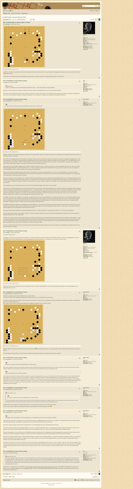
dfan (84, 80)
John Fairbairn (86, 99)
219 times (90, 459)
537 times (90, 89)
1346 (87, 294)
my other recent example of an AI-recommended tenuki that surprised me (41, 466)
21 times (90, 394)
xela (84, 451)
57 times (90, 395)
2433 (87, 37)
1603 (87, 83)
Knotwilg (85, 34)
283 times (90, 460)
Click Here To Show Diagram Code (10, 69)
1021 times (91, 47)
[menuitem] (11, 11)
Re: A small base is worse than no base (16, 22)
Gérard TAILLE (9, 293)
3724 (87, 102)
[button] (95, 19)
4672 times (91, 105)
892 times (90, 88)
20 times (90, 104)
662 (86, 454)
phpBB (47, 483)
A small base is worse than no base (14, 17)
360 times (90, 46)
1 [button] (97, 19)
